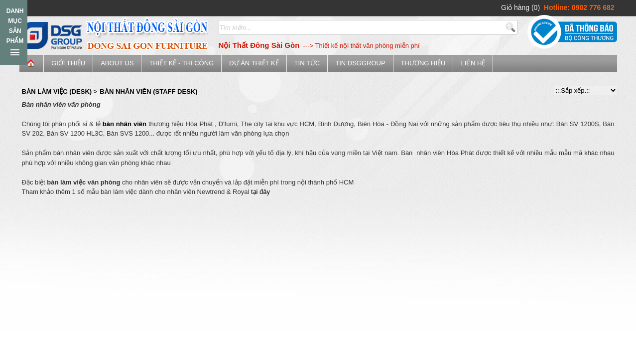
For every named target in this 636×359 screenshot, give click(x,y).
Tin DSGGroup (360, 63)
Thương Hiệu (423, 63)
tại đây (260, 191)
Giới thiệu (68, 63)
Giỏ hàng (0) (520, 7)
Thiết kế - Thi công (181, 63)
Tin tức (307, 63)
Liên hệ (473, 63)
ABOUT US (117, 63)
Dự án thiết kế (253, 63)
